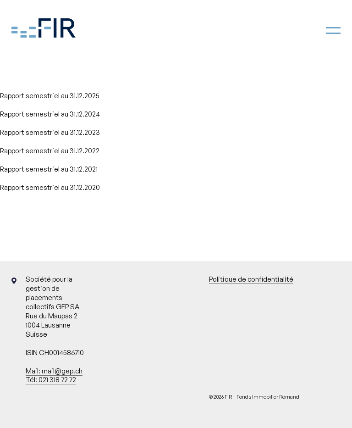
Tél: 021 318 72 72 (51, 379)
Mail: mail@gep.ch (54, 371)
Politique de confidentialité (251, 279)
